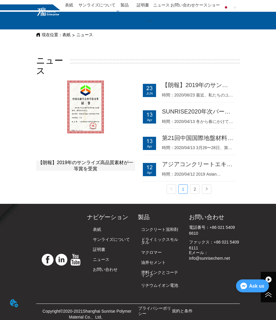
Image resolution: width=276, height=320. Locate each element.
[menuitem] (150, 20)
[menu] (140, 5)
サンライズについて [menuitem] (97, 5)
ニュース (84, 34)
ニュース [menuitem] (161, 5)
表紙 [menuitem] (69, 5)
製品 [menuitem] (125, 5)
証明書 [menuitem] (143, 5)
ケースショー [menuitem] (207, 5)
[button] (150, 20)
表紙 (66, 34)
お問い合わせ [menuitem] (182, 5)
